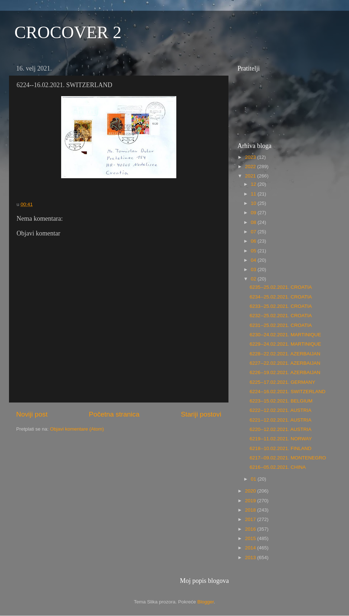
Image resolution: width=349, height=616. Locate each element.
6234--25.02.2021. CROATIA (281, 297)
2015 (251, 538)
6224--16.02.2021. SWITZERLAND (288, 391)
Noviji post (31, 414)
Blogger (205, 601)
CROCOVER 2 (67, 32)
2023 (251, 157)
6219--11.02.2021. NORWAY (281, 438)
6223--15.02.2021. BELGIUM (281, 401)
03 (254, 269)
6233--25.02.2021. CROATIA (281, 306)
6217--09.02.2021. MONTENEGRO (288, 457)
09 (254, 212)
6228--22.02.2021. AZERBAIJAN (285, 353)
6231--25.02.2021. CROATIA (281, 325)
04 (254, 260)
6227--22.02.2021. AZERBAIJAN (285, 363)
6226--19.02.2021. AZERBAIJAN (285, 372)
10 (254, 203)
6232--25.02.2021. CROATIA (281, 315)
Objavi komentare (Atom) (77, 429)
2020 (251, 491)
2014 (251, 547)
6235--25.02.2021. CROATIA (281, 287)
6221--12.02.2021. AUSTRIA (281, 420)
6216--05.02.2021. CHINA (278, 467)
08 (254, 222)
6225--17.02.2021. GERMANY (282, 382)
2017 (251, 519)
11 (254, 194)
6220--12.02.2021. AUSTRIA (281, 429)
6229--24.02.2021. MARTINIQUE (285, 344)
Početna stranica (114, 414)
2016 (251, 529)
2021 (251, 176)
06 (254, 241)
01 (254, 479)
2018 (251, 510)
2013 (251, 557)
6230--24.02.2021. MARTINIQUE (285, 334)
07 (254, 231)
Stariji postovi (201, 414)
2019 (251, 500)
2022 (251, 166)
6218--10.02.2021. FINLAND (281, 448)
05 (254, 250)
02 (254, 279)
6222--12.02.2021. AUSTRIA (281, 410)
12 (254, 184)
